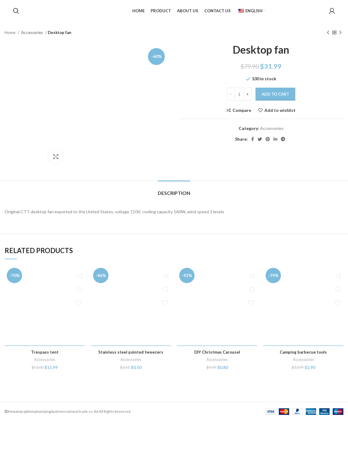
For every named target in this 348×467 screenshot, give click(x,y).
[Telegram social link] (283, 143)
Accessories (32, 36)
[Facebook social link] (252, 143)
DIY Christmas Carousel (217, 398)
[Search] (16, 13)
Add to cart (275, 98)
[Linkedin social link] (275, 143)
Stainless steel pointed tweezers (131, 398)
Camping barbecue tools (303, 398)
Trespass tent (44, 398)
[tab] (174, 235)
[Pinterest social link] (268, 143)
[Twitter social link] (260, 143)
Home (10, 36)
